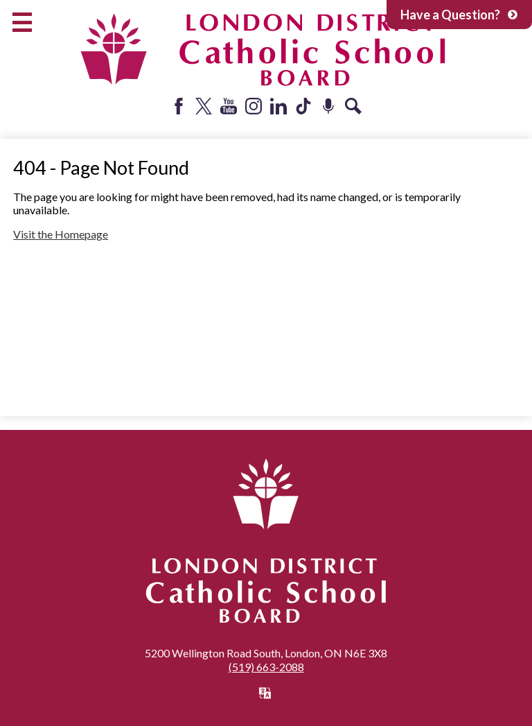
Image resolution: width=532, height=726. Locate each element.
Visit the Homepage (60, 234)
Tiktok (303, 106)
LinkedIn (278, 106)
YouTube (228, 106)
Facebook (178, 106)
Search (353, 106)
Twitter (203, 106)
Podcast (328, 106)
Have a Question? (459, 14)
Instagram (253, 106)
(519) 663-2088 (266, 666)
